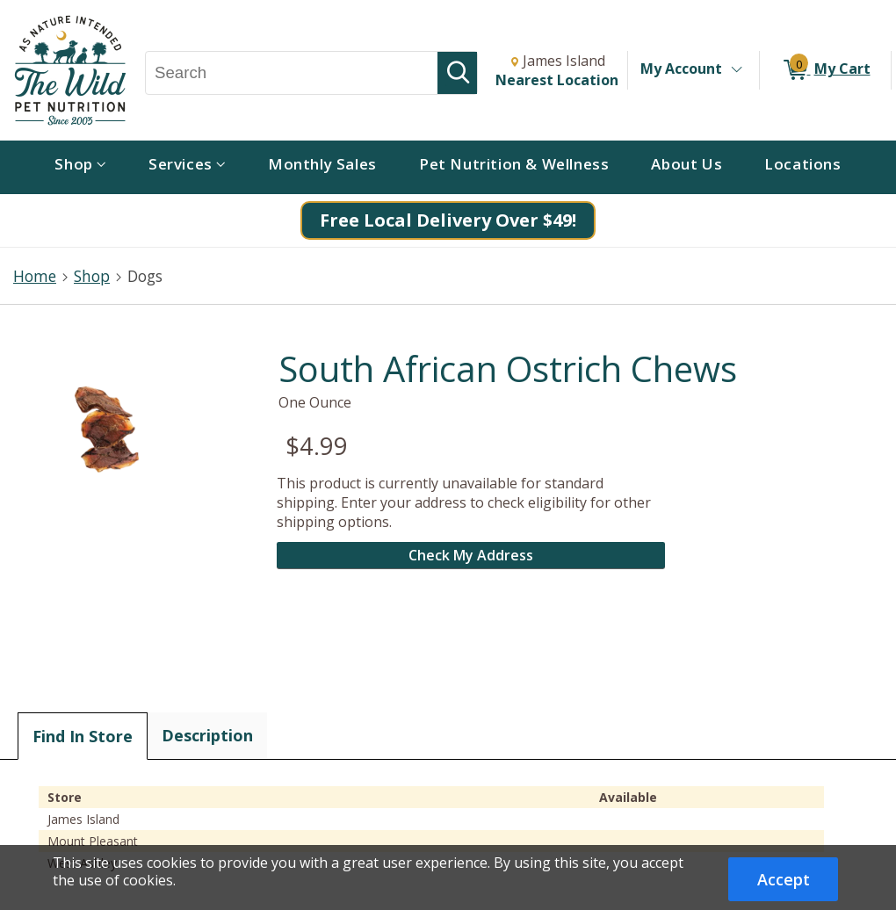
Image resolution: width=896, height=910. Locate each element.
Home (34, 275)
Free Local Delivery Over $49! (448, 220)
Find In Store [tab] (83, 736)
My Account (681, 68)
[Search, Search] (291, 73)
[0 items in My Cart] (825, 70)
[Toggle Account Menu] (736, 70)
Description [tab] (207, 735)
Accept (783, 879)
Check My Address (470, 555)
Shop (92, 275)
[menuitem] (80, 167)
